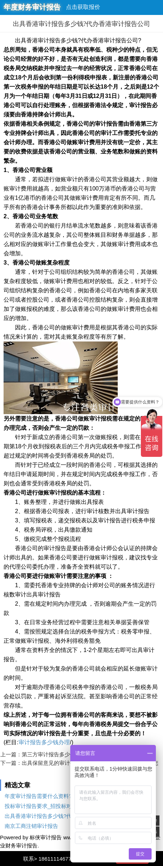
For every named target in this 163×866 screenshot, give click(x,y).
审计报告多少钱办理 (44, 742)
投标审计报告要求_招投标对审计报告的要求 (57, 806)
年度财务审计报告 (32, 7)
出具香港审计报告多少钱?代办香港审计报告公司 (62, 816)
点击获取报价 (83, 7)
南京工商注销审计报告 (31, 826)
